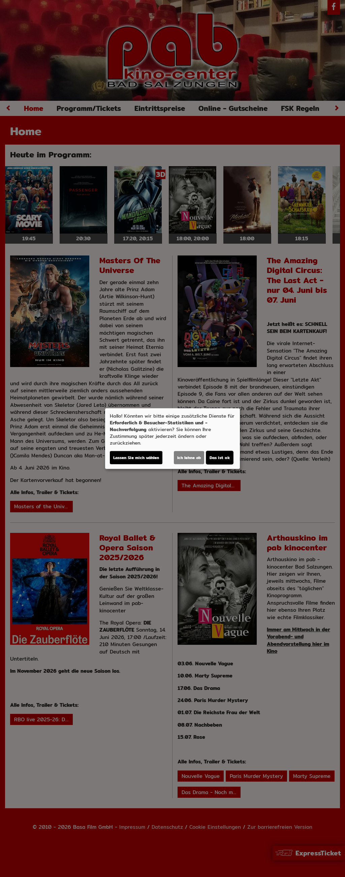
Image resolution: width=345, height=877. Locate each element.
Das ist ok (220, 457)
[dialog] (172, 438)
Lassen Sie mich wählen (136, 457)
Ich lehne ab (189, 457)
